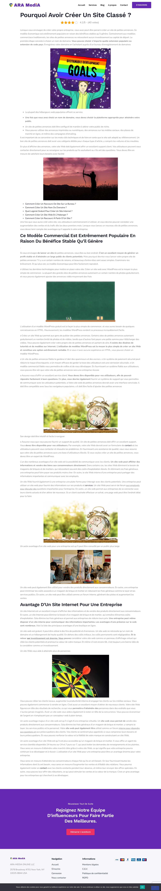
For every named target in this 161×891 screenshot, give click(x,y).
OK (142, 887)
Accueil (81, 5)
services (89, 485)
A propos (112, 5)
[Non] (155, 888)
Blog (102, 5)
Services (93, 5)
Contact (124, 5)
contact (128, 445)
